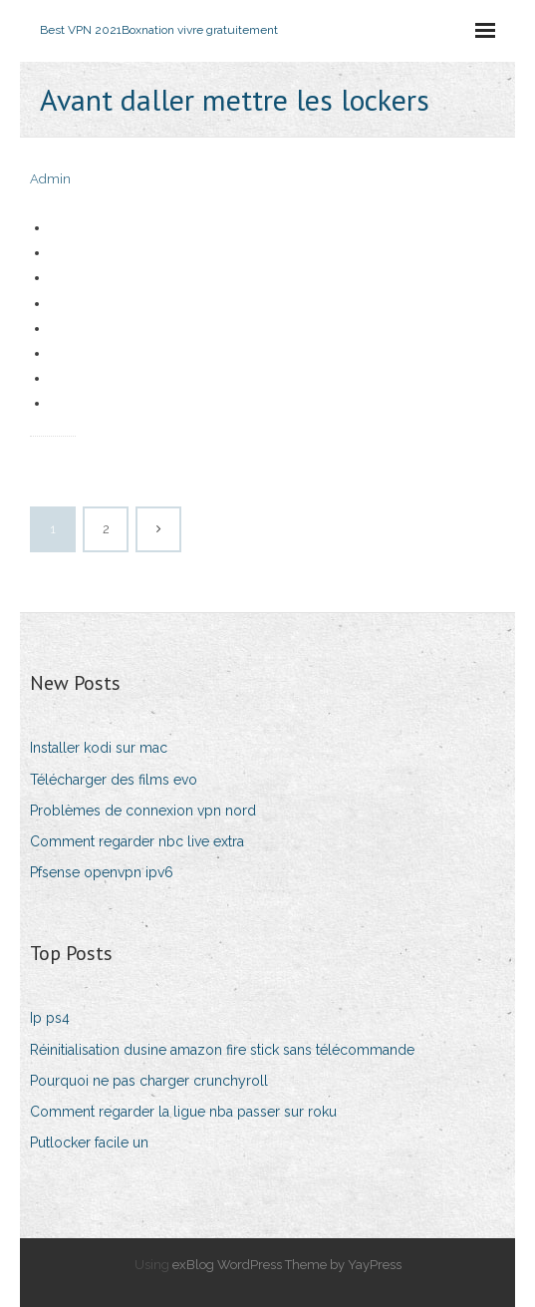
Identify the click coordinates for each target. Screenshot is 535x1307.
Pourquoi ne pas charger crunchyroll (149, 1081)
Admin (50, 178)
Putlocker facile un (89, 1142)
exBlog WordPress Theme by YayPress (286, 1264)
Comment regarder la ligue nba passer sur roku (183, 1112)
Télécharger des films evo (113, 780)
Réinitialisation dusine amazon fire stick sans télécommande (222, 1050)
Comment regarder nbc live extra (137, 841)
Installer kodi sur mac (98, 748)
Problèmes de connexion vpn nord (143, 810)
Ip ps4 (50, 1018)
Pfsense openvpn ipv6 (101, 872)
